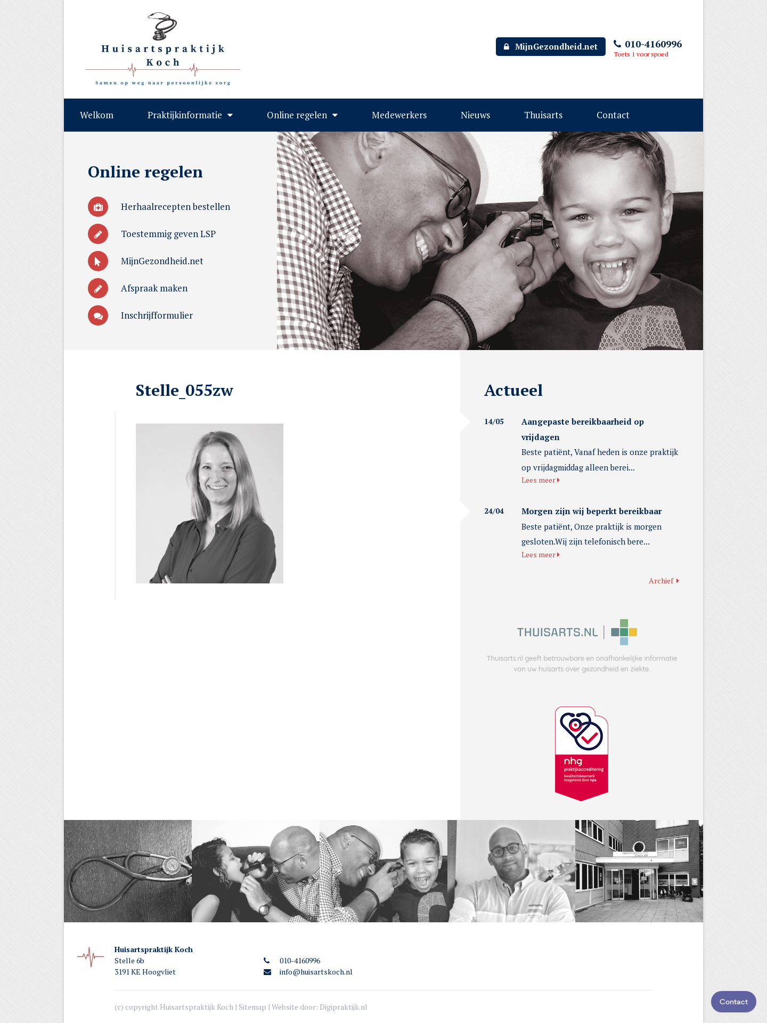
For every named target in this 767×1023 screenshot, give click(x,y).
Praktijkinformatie (185, 115)
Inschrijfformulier (140, 315)
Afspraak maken (137, 288)
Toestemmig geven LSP (152, 234)
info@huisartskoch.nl (308, 972)
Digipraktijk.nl (344, 1007)
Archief (664, 580)
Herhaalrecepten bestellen (159, 206)
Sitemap (252, 1007)
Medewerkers (399, 115)
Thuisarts (543, 115)
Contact (613, 115)
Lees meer (540, 480)
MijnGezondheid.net (551, 46)
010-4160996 (648, 43)
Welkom (96, 115)
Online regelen (297, 115)
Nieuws (475, 115)
